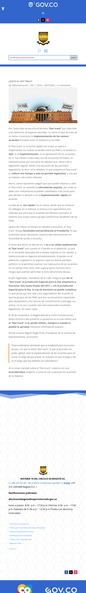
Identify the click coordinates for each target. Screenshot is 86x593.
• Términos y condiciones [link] (19, 524)
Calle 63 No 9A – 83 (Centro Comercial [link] (30, 482)
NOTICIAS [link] (50, 85)
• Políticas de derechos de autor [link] (21, 531)
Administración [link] (20, 85)
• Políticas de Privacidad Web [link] (20, 539)
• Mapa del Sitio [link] (15, 543)
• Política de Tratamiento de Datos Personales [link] (27, 528)
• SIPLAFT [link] (12, 549)
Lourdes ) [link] (60, 482)
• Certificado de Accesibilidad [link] (20, 535)
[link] (3, 9)
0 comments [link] (63, 85)
